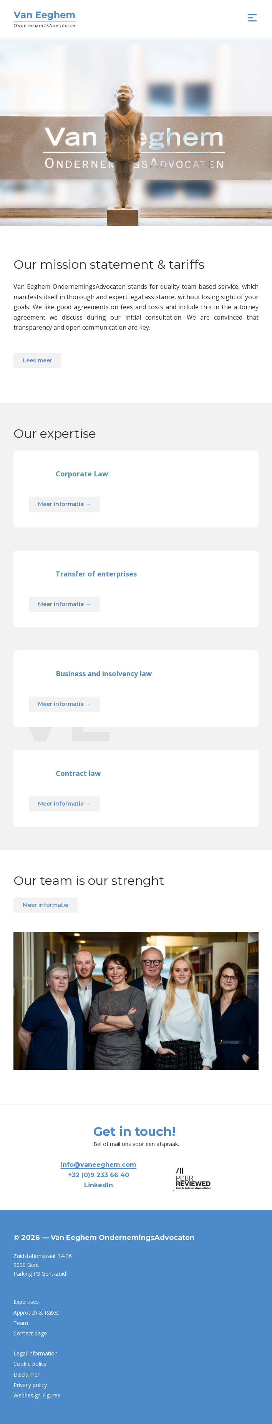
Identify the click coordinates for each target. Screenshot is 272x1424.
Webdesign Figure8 (37, 1395)
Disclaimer (26, 1374)
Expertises (26, 1301)
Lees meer (37, 360)
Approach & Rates (36, 1312)
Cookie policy (29, 1363)
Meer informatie (45, 934)
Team (20, 1323)
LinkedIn (98, 1185)
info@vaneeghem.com (98, 1164)
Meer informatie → (64, 534)
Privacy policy (30, 1385)
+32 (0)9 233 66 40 (98, 1175)
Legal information (35, 1353)
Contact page (30, 1333)
